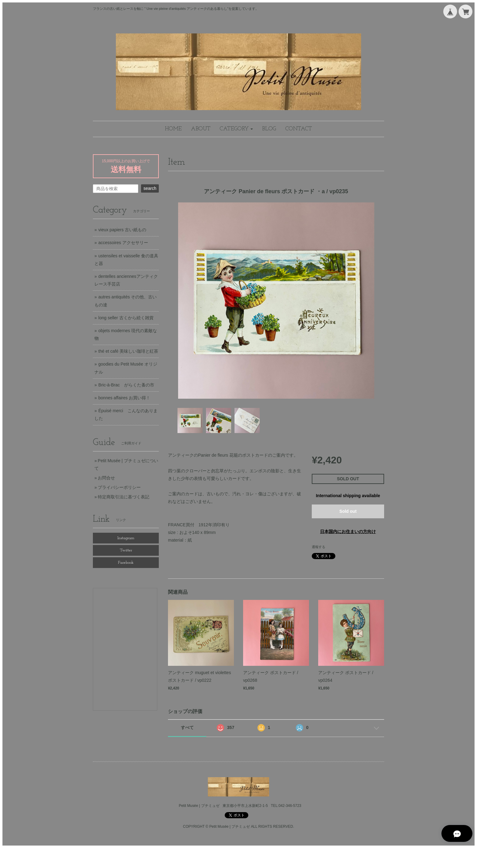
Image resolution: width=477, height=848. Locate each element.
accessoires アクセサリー (123, 242)
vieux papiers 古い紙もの (122, 229)
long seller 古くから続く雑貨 (126, 317)
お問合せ (106, 477)
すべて (187, 727)
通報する (318, 547)
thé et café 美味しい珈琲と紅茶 (128, 351)
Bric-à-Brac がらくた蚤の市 (126, 384)
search (149, 188)
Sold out (348, 511)
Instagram (125, 538)
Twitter (126, 550)
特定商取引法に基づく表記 (123, 496)
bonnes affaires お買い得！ (124, 397)
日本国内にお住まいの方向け (348, 531)
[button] (236, 129)
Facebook (126, 562)
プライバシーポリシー (119, 487)
